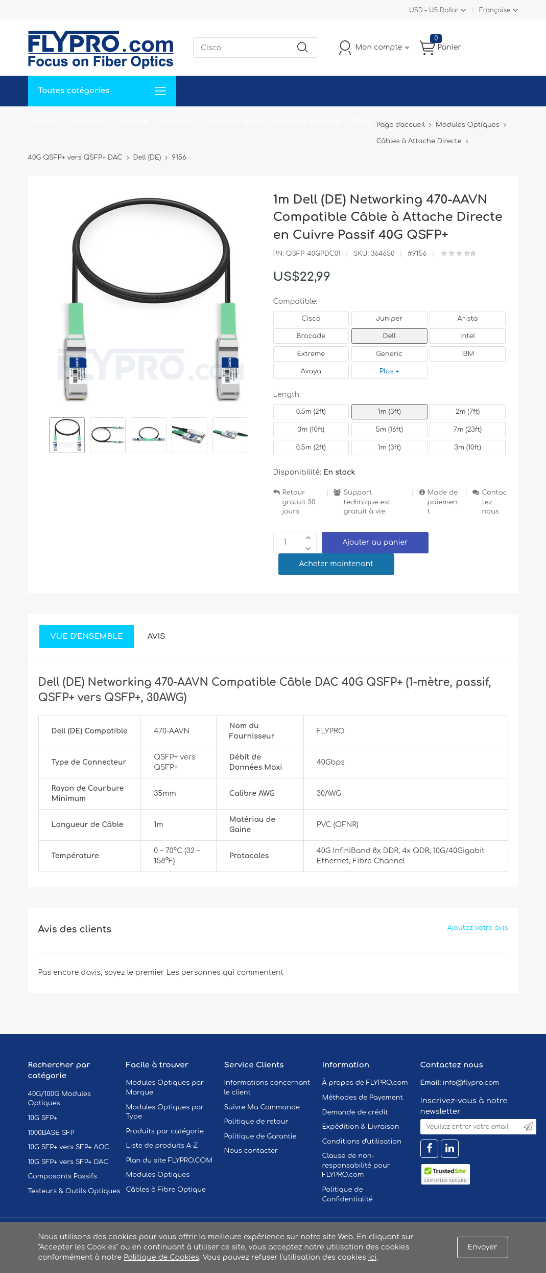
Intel (467, 336)
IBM (467, 354)
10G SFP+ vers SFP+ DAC (68, 1162)
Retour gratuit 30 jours (299, 502)
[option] (66, 436)
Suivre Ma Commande (262, 1107)
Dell (389, 336)
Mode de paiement (443, 502)
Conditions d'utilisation (361, 1141)
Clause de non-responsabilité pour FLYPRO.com (356, 1165)
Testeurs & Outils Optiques (74, 1191)
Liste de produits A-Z (162, 1145)
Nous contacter (251, 1150)
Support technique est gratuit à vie (366, 502)
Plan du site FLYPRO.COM (169, 1160)
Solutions (91, 121)
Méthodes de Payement (362, 1097)
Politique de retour (256, 1121)
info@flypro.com (471, 1082)
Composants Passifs (62, 1176)
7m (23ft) (468, 429)
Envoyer (482, 1247)
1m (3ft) (389, 411)
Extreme (311, 354)
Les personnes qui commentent (225, 972)
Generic (389, 354)
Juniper (389, 318)
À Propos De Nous (307, 121)
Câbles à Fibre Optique (166, 1189)
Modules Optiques (158, 1174)
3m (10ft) (311, 429)
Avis (156, 636)
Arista (468, 318)
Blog (361, 121)
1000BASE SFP (51, 1132)
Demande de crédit (355, 1112)
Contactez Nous (232, 121)
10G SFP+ (43, 1118)
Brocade (310, 336)
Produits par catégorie (165, 1131)
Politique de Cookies (161, 1257)
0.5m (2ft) (311, 411)
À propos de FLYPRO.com (365, 1082)
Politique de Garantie (260, 1136)
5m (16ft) (388, 429)
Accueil (47, 121)
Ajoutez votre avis (477, 927)
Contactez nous (494, 502)
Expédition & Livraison (360, 1126)
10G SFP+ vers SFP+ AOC (69, 1147)
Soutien (175, 121)
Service (135, 121)
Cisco (310, 318)
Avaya (311, 371)
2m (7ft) (468, 411)
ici (372, 1257)
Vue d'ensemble (87, 636)
